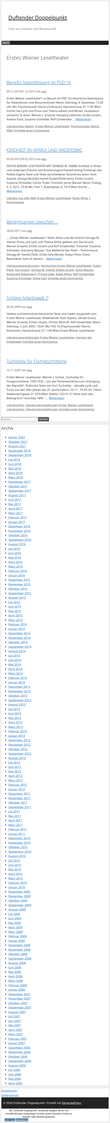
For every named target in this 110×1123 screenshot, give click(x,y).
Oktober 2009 (17, 901)
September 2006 (19, 1061)
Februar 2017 (17, 517)
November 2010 (19, 843)
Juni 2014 (14, 660)
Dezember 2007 (19, 994)
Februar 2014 (17, 678)
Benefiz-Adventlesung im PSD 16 (39, 82)
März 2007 (15, 1034)
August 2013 (17, 704)
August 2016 (17, 544)
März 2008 (15, 981)
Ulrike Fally (40, 278)
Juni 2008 (14, 967)
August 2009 (17, 909)
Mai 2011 (14, 816)
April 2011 (15, 820)
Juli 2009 (14, 914)
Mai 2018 (14, 468)
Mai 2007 (14, 1025)
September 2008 (19, 959)
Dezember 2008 (19, 945)
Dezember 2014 (19, 633)
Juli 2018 (14, 460)
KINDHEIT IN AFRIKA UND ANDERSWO (44, 150)
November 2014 (19, 638)
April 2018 (15, 473)
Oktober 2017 (17, 486)
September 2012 (19, 754)
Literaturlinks (15, 126)
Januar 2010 (16, 887)
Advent (29, 126)
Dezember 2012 (19, 740)
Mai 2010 (14, 869)
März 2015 (15, 620)
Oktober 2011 (17, 802)
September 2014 (19, 647)
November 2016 (19, 531)
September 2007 (19, 1007)
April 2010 (15, 874)
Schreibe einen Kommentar (32, 130)
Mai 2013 (14, 718)
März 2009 (15, 932)
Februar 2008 (17, 985)
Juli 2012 (14, 762)
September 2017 (19, 491)
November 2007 (19, 999)
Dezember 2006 (19, 1048)
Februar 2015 (17, 624)
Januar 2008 (16, 990)
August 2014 (17, 651)
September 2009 (19, 905)
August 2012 (17, 758)
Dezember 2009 (19, 892)
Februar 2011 (17, 829)
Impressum (9, 1091)
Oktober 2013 (17, 696)
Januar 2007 (16, 1043)
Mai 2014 (14, 664)
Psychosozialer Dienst (85, 126)
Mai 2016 (14, 558)
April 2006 (15, 1083)
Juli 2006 (14, 1070)
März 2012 (15, 780)
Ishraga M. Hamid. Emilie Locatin (52, 270)
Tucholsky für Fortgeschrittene (37, 361)
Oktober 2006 (17, 1057)
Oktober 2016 (17, 535)
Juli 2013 (14, 709)
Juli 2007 (14, 1016)
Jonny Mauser (84, 270)
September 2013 (19, 700)
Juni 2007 (14, 1021)
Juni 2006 (14, 1074)
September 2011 (19, 807)
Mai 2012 (14, 771)
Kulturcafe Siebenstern (21, 274)
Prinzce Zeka (46, 274)
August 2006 (17, 1065)
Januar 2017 (16, 522)
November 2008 (19, 950)
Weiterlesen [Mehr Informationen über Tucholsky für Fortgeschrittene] (57, 398)
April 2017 (15, 508)
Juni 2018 (14, 464)
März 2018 (15, 477)
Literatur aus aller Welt (21, 198)
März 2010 (15, 878)
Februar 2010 (17, 883)
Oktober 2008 (17, 954)
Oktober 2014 (17, 642)
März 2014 (15, 673)
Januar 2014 (16, 682)
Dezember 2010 (19, 838)
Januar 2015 (16, 629)
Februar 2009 (17, 936)
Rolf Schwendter (83, 274)
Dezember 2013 (19, 687)
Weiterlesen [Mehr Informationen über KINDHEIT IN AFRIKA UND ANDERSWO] (14, 191)
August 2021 (17, 446)
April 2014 (15, 669)
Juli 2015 (14, 602)
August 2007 (17, 1012)
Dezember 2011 (19, 794)
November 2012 (19, 745)
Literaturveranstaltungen (23, 266)
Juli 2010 (14, 860)
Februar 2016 (17, 571)
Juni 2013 (14, 713)
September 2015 (19, 593)
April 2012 (15, 776)
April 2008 (15, 976)
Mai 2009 (14, 923)
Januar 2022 (16, 437)
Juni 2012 (14, 767)
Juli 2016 (14, 549)
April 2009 (15, 927)
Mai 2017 (14, 504)
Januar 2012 (16, 789)
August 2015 (17, 598)
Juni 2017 (14, 500)
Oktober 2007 (17, 1003)
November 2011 (19, 798)
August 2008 (17, 963)
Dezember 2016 (19, 526)
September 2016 (19, 540)
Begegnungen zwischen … (32, 222)
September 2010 (19, 852)
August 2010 (17, 856)
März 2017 (15, 513)
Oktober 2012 (17, 749)
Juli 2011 (14, 811)
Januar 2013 (16, 736)
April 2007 (15, 1030)
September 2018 (19, 455)
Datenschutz (10, 1095)
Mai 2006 (14, 1079)
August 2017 (17, 495)
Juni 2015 (14, 606)
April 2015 (15, 615)
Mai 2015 (14, 611)
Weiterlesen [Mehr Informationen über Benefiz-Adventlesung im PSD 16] (83, 119)
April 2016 (15, 562)
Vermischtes (49, 266)
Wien (10, 130)
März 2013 (15, 727)
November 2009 (19, 896)
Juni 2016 (14, 553)
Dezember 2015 (19, 580)
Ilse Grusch (22, 270)
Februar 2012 (17, 785)
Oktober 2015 (17, 589)
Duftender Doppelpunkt (37, 17)
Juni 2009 (14, 918)
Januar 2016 (16, 575)
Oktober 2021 (17, 442)
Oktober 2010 (17, 847)
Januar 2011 (16, 834)
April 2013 (15, 722)
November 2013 (19, 691)
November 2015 (19, 584)
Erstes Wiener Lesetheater (52, 126)
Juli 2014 (14, 656)
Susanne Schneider (19, 278)
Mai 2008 (14, 972)
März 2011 (15, 825)
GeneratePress (71, 1103)
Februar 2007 (17, 1039)
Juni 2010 (14, 865)
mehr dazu (10, 1119)
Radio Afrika (80, 198)
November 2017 (19, 482)
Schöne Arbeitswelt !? (27, 298)
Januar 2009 (16, 941)
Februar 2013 (17, 731)
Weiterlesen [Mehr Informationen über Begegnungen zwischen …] (54, 259)
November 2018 (19, 451)
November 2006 (19, 1052)
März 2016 (15, 566)
